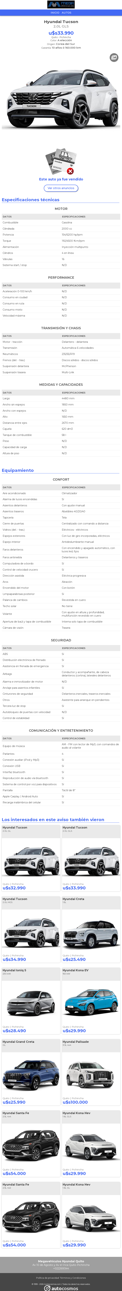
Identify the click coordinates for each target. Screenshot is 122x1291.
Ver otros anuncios (61, 188)
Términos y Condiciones (73, 1278)
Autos (66, 12)
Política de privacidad (47, 1278)
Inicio (55, 12)
